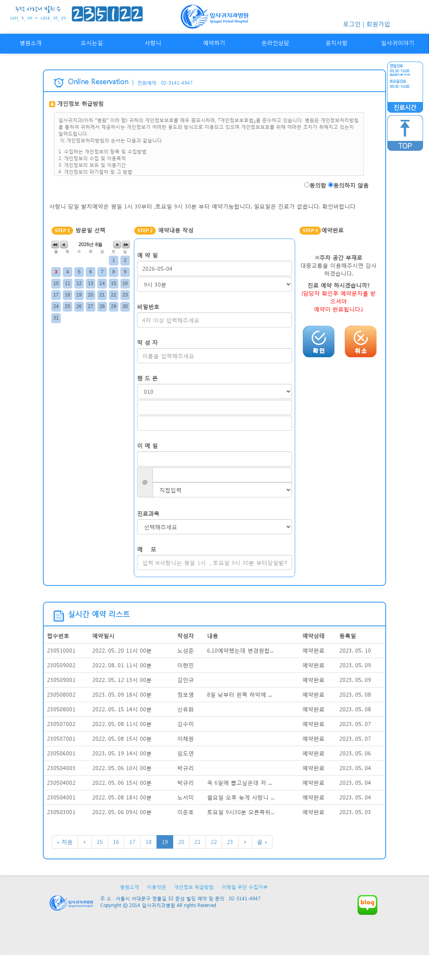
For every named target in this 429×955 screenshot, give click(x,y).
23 (230, 841)
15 (100, 841)
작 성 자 (147, 342)
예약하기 (214, 42)
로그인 (352, 24)
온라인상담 (275, 42)
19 (165, 841)
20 (181, 841)
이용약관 (156, 887)
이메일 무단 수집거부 (245, 887)
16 (116, 841)
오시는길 (92, 42)
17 (132, 841)
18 (148, 841)
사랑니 (153, 42)
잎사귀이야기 (397, 42)
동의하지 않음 (351, 185)
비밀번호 (148, 306)
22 (214, 841)
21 (197, 841)
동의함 (317, 185)
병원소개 (30, 42)
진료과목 (148, 513)
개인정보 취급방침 (194, 887)
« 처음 (65, 841)
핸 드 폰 (147, 378)
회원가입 (378, 24)
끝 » (262, 841)
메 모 (146, 549)
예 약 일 (147, 255)
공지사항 (336, 42)
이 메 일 (147, 445)
